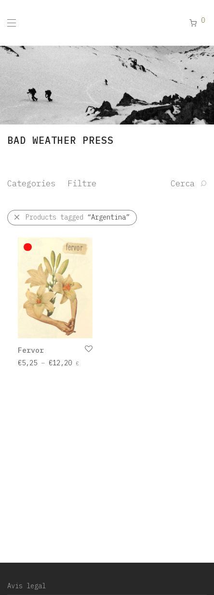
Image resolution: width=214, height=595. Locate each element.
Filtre (81, 183)
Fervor (31, 350)
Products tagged (78, 217)
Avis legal (26, 585)
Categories (31, 183)
